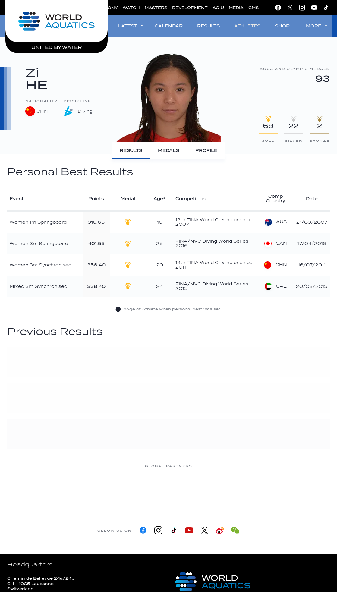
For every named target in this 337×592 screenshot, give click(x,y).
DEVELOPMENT (190, 7)
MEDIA (236, 7)
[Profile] (206, 150)
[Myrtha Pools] (96, 489)
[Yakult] (289, 489)
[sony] (241, 489)
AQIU (218, 7)
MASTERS (156, 7)
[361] (48, 489)
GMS (253, 7)
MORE (317, 25)
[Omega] (193, 489)
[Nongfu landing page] (144, 489)
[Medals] (168, 150)
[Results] (131, 150)
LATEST (131, 25)
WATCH (131, 7)
